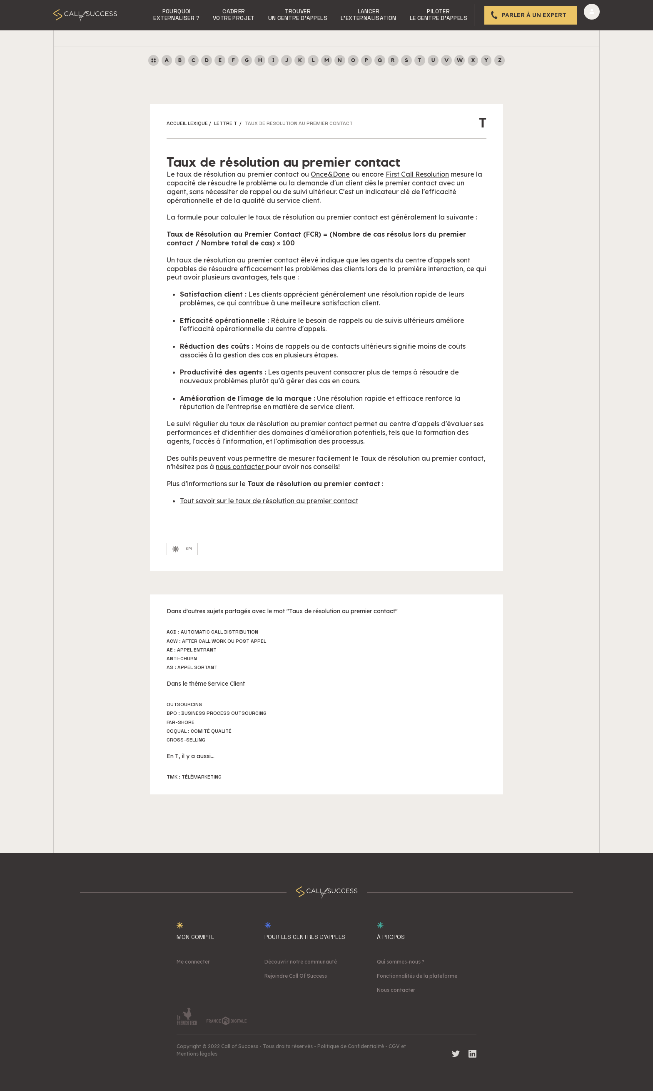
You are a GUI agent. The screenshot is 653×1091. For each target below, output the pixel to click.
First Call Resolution (417, 174)
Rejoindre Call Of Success (295, 976)
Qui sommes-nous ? (400, 962)
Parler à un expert (534, 15)
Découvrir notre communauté (300, 962)
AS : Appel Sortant (192, 667)
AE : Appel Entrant (192, 650)
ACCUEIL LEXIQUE (187, 123)
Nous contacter (396, 990)
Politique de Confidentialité (350, 1046)
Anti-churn (182, 658)
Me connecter (193, 962)
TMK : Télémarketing (194, 777)
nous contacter (241, 466)
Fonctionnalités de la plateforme (417, 976)
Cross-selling (186, 739)
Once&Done (330, 174)
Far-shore (180, 722)
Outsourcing (184, 704)
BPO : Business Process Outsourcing (217, 713)
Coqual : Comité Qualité (199, 731)
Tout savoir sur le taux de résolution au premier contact (269, 501)
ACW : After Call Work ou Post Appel (216, 641)
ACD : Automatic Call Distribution (212, 632)
